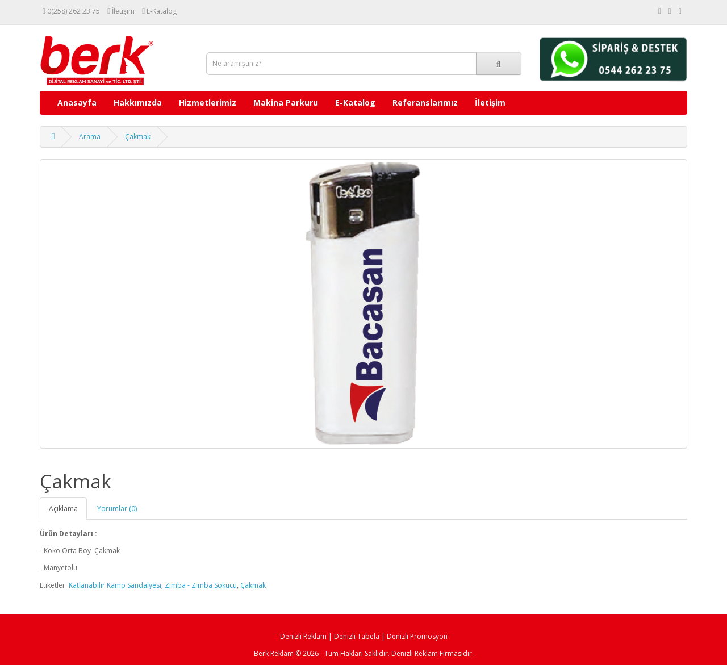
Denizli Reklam (303, 636)
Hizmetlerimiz (207, 102)
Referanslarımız (425, 102)
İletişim (490, 102)
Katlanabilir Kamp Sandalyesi (115, 585)
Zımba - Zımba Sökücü (201, 585)
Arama (90, 136)
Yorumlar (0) (117, 508)
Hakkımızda (138, 102)
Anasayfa (77, 102)
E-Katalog (355, 102)
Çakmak (138, 136)
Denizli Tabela (356, 636)
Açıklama (63, 508)
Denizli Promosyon (417, 636)
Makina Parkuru (285, 102)
